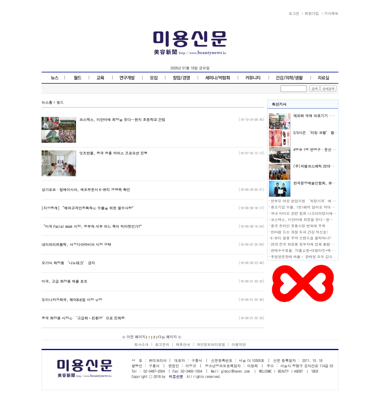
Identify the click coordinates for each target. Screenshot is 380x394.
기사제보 (331, 13)
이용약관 (239, 344)
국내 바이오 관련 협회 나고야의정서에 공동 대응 (310, 213)
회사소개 (141, 344)
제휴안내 (183, 344)
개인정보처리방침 (211, 344)
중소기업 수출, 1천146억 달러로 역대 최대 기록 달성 (313, 206)
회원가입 (312, 13)
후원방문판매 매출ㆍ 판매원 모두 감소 (301, 256)
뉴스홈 (47, 102)
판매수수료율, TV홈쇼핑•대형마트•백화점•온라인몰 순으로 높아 (322, 250)
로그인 (294, 13)
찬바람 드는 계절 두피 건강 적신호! (299, 231)
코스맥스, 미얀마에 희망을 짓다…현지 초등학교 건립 (314, 219)
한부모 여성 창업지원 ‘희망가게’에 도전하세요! (311, 200)
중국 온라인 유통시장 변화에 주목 (298, 225)
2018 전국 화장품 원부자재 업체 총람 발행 (304, 244)
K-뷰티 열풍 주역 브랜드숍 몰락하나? (301, 237)
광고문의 (162, 344)
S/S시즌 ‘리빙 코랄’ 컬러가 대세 (321, 132)
